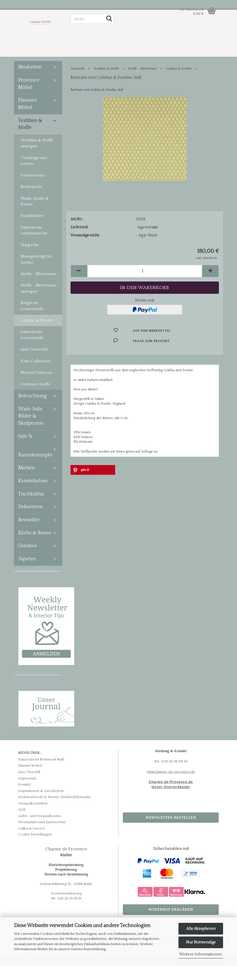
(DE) (155, 236)
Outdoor (27, 554)
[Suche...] (109, 19)
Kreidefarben (33, 489)
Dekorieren (30, 515)
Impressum (27, 787)
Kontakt (24, 793)
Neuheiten (30, 76)
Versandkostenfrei (32, 812)
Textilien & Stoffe (30, 132)
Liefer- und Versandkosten (39, 824)
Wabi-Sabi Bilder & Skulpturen (30, 425)
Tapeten (27, 567)
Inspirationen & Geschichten (41, 799)
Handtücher (32, 224)
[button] (79, 279)
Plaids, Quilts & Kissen (35, 209)
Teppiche (30, 253)
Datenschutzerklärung (88, 949)
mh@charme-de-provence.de (171, 780)
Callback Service (31, 837)
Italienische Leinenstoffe (32, 343)
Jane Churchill (34, 358)
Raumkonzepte (35, 463)
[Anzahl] (144, 279)
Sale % (25, 445)
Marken (26, 476)
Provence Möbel (28, 92)
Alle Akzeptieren (201, 928)
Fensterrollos (33, 184)
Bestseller (29, 528)
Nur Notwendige (201, 942)
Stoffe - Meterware (39, 282)
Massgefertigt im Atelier (36, 268)
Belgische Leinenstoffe (32, 314)
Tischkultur (31, 502)
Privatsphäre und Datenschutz (42, 831)
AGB (21, 818)
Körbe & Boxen (35, 541)
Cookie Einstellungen (35, 843)
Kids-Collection (35, 369)
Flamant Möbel (27, 112)
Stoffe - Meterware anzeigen (39, 297)
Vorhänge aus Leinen (33, 169)
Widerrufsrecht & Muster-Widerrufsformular (54, 806)
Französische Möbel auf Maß (41, 768)
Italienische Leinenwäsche (34, 239)
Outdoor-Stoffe (35, 392)
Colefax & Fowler (36, 329)
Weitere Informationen (200, 954)
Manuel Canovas (36, 381)
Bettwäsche (31, 195)
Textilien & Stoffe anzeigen (37, 151)
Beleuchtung (32, 404)
